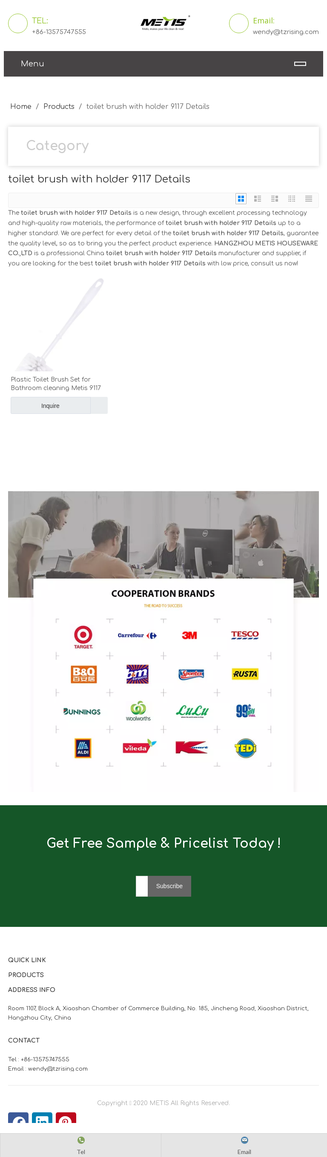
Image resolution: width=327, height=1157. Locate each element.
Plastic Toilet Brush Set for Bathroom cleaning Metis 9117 (56, 383)
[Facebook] (18, 1122)
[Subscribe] (169, 886)
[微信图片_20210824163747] (163, 641)
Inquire (35, 405)
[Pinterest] (66, 1122)
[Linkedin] (42, 1122)
